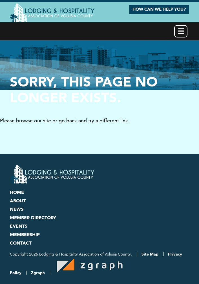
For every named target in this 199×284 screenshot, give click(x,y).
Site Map (149, 254)
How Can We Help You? (159, 9)
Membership (25, 234)
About (18, 200)
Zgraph (38, 272)
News (16, 209)
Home (17, 192)
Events (18, 226)
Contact (21, 243)
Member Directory (33, 217)
